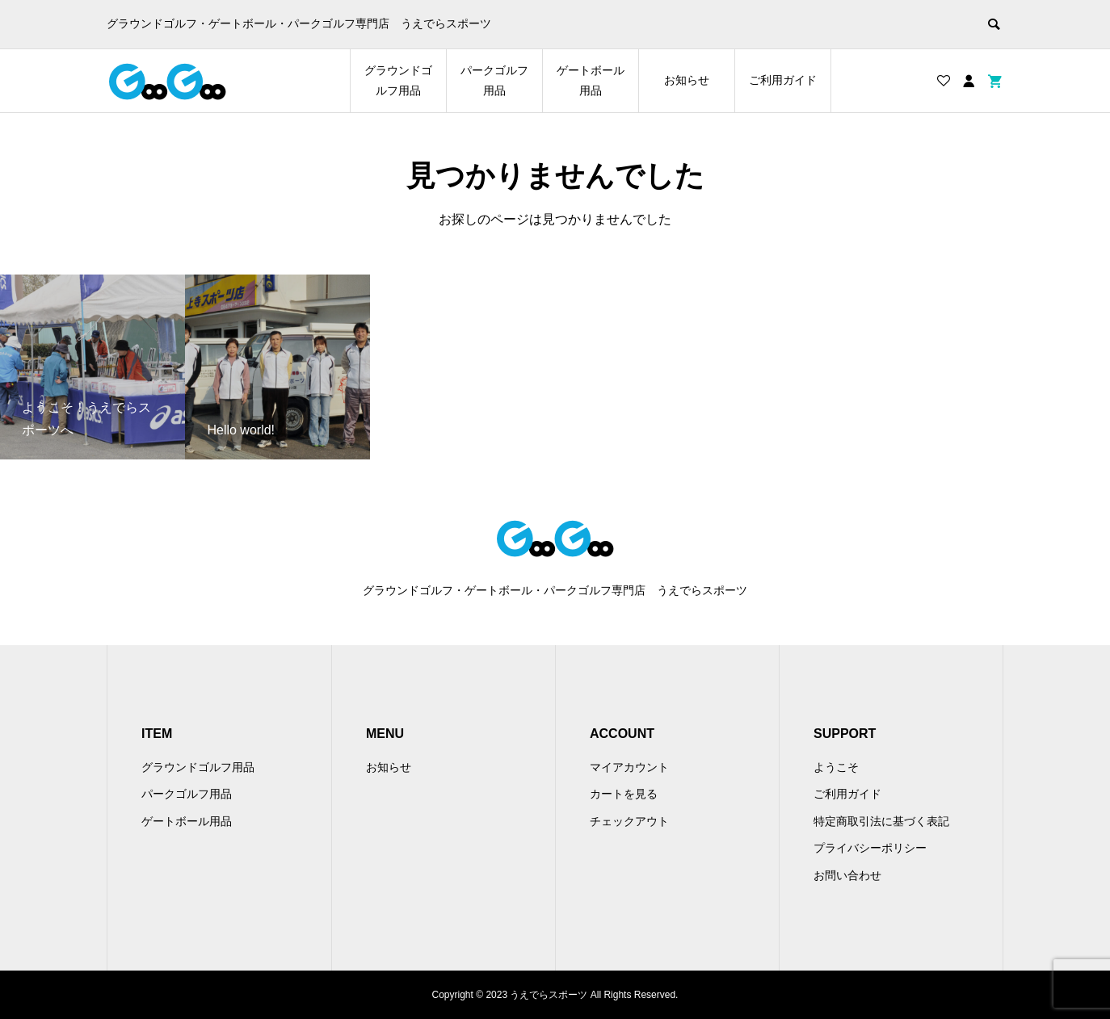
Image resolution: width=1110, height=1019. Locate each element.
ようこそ (836, 767)
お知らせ (686, 79)
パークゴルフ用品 (494, 80)
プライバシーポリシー (870, 847)
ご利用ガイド (783, 79)
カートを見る (624, 793)
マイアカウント (629, 767)
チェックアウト (629, 821)
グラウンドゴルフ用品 (398, 80)
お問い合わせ (847, 875)
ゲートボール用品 (590, 80)
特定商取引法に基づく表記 (881, 821)
